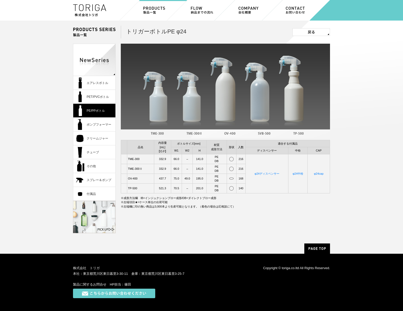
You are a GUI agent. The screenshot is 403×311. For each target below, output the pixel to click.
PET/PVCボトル (98, 97)
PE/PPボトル (96, 110)
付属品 (91, 194)
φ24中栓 (297, 173)
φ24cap (318, 173)
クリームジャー (97, 138)
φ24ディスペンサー (267, 173)
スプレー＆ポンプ (99, 180)
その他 (91, 166)
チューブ (93, 152)
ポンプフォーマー (99, 124)
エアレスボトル (97, 83)
